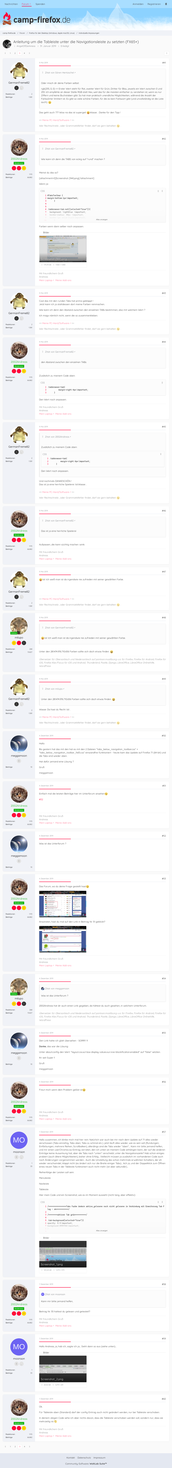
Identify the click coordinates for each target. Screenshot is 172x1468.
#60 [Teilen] (164, 1399)
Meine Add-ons (63, 280)
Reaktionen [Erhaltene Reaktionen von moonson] (10, 1163)
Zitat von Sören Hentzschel (59, 72)
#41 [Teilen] (164, 62)
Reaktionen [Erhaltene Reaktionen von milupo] (10, 649)
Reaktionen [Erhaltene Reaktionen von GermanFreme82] (10, 94)
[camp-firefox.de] (86, 18)
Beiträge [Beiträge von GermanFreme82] (9, 97)
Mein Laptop (45, 280)
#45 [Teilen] (164, 426)
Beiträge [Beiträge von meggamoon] (9, 767)
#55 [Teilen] (164, 1033)
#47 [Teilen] (164, 571)
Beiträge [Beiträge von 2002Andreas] (9, 177)
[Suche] (166, 4)
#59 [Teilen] (164, 1338)
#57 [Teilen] (164, 1132)
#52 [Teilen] (164, 835)
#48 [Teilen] (164, 617)
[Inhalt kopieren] (162, 191)
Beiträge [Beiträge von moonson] (9, 1166)
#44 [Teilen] (164, 341)
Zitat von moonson (55, 1294)
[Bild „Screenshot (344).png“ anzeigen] (63, 251)
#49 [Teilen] (164, 679)
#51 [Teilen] (164, 785)
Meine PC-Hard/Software (55, 120)
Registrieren (154, 4)
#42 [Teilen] (164, 138)
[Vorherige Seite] (5, 53)
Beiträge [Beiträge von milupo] (9, 652)
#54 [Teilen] (164, 978)
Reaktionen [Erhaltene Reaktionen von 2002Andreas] (10, 174)
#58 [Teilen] (164, 1284)
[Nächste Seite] (29, 53)
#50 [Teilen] (164, 735)
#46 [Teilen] (164, 510)
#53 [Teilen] (164, 878)
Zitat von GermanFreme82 (59, 148)
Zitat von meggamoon (57, 988)
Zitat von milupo (53, 688)
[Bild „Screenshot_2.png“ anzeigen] (63, 1372)
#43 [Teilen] (164, 293)
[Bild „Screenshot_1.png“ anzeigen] (63, 1257)
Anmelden (138, 4)
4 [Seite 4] (24, 53)
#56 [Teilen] (164, 1081)
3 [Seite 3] (19, 53)
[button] (158, 191)
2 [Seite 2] (15, 1447)
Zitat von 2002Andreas (57, 436)
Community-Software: (86, 1463)
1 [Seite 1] (10, 53)
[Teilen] (166, 53)
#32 (41, 799)
